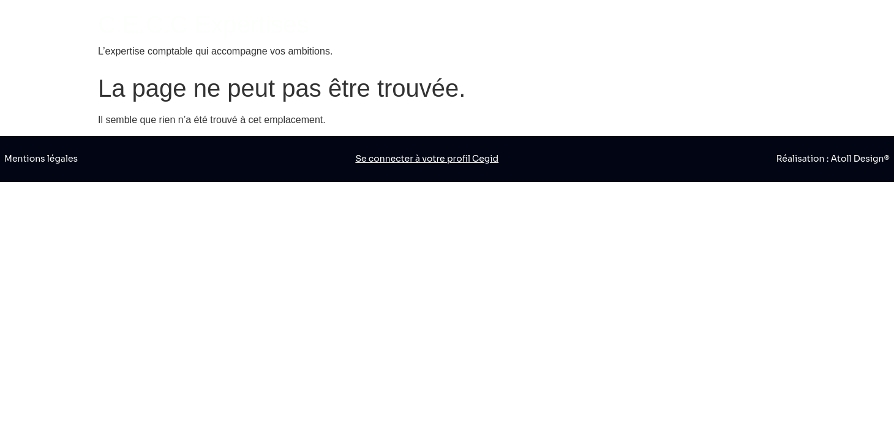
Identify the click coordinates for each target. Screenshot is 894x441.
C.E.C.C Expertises (203, 24)
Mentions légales (41, 158)
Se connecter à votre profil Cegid (426, 158)
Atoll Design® (860, 158)
